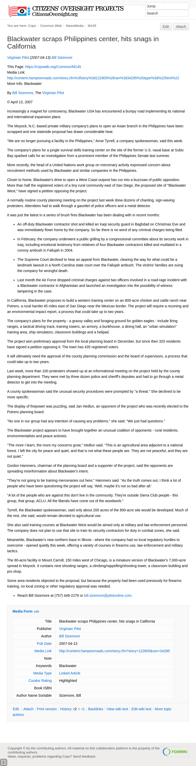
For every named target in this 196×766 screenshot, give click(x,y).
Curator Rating (40, 681)
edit (36, 611)
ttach (28, 709)
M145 (92, 26)
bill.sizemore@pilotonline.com (107, 595)
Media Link (43, 651)
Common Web (51, 26)
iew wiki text (117, 709)
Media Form (23, 611)
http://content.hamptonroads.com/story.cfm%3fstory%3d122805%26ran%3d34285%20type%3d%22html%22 (93, 78)
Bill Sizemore (62, 57)
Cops (32, 26)
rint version (47, 709)
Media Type (42, 673)
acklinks (95, 709)
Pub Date (44, 643)
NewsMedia (74, 26)
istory (65, 709)
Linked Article (69, 673)
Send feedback (84, 756)
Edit (166, 27)
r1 (83, 709)
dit (16, 709)
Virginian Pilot (18, 57)
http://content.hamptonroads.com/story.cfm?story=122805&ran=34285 (114, 651)
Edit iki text (141, 709)
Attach (181, 27)
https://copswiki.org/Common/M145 (53, 67)
